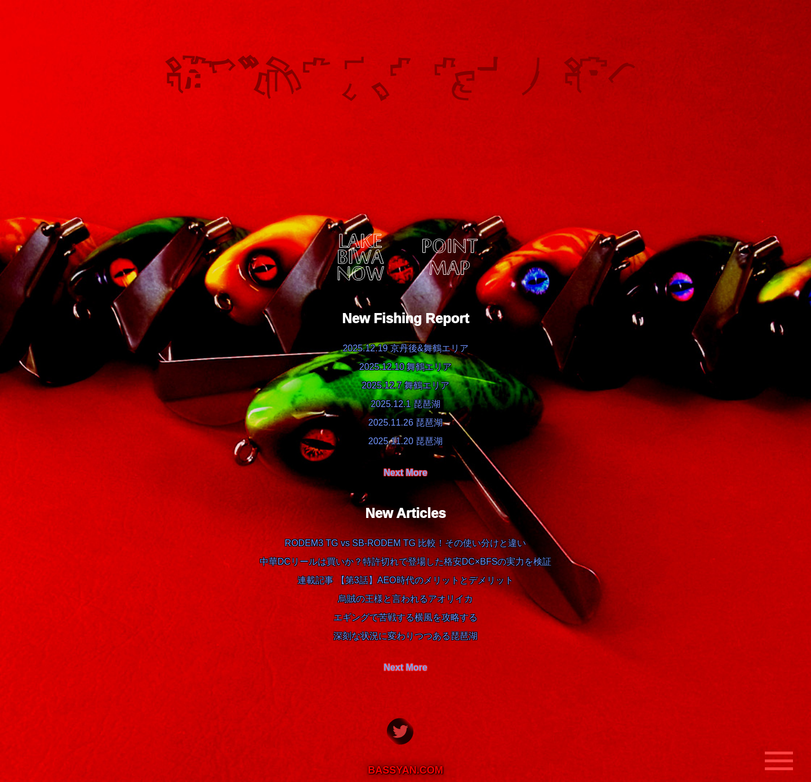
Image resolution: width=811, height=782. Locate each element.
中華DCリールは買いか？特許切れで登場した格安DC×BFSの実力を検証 (406, 561)
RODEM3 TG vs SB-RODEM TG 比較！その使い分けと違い (406, 543)
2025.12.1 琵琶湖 (405, 404)
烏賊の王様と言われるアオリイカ (405, 599)
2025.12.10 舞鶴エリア (405, 367)
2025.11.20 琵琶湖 (405, 441)
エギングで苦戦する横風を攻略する (405, 617)
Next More (405, 472)
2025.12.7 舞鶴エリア (405, 385)
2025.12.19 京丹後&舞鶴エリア (405, 348)
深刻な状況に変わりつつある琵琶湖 (405, 636)
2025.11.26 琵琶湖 (405, 422)
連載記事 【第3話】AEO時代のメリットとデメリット (405, 580)
